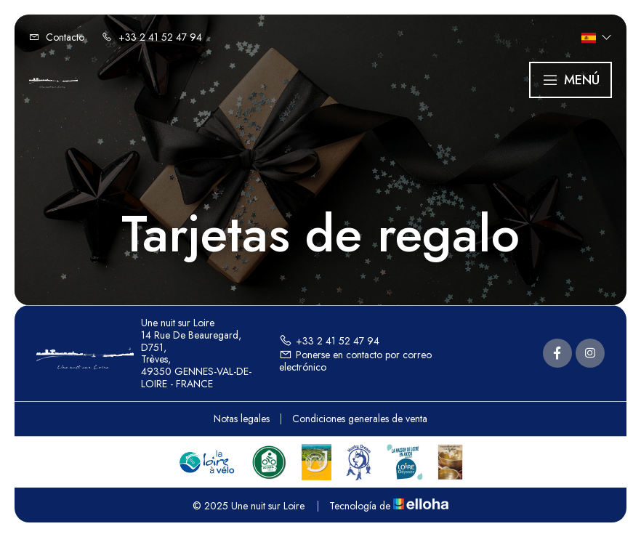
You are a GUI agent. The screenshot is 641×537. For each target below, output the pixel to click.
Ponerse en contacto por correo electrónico (355, 360)
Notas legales (242, 418)
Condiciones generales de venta (359, 418)
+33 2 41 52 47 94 (329, 341)
